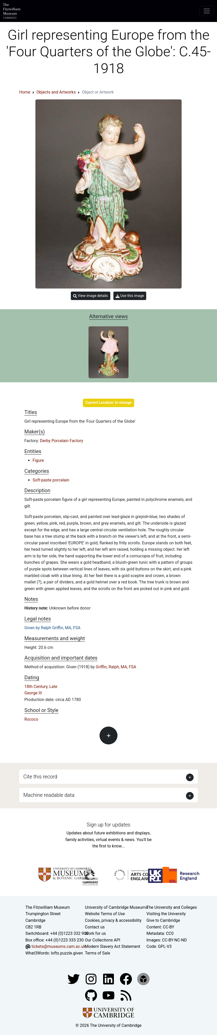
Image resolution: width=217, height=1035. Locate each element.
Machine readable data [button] (48, 795)
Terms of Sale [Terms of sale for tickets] (97, 953)
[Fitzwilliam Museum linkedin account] (126, 978)
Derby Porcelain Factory (61, 440)
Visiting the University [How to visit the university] (166, 913)
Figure (38, 460)
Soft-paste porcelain (51, 480)
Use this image (130, 296)
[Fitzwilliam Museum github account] (91, 995)
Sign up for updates (108, 825)
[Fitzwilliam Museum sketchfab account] (143, 978)
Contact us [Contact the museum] (95, 927)
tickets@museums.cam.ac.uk (58, 946)
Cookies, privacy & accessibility (113, 920)
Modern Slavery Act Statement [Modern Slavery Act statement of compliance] (112, 946)
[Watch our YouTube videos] (109, 995)
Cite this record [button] (40, 777)
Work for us (95, 933)
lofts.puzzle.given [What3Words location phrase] (67, 953)
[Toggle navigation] (207, 11)
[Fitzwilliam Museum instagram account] (91, 978)
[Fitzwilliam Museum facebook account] (109, 978)
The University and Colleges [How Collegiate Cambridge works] (171, 907)
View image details (90, 296)
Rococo (31, 719)
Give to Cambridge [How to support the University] (163, 920)
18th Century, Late (40, 686)
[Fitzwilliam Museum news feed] (126, 995)
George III (33, 693)
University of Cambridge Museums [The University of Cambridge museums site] (116, 907)
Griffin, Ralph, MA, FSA (116, 666)
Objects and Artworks (56, 92)
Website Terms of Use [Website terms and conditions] (105, 913)
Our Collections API (102, 940)
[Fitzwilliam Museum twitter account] (74, 978)
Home (24, 92)
